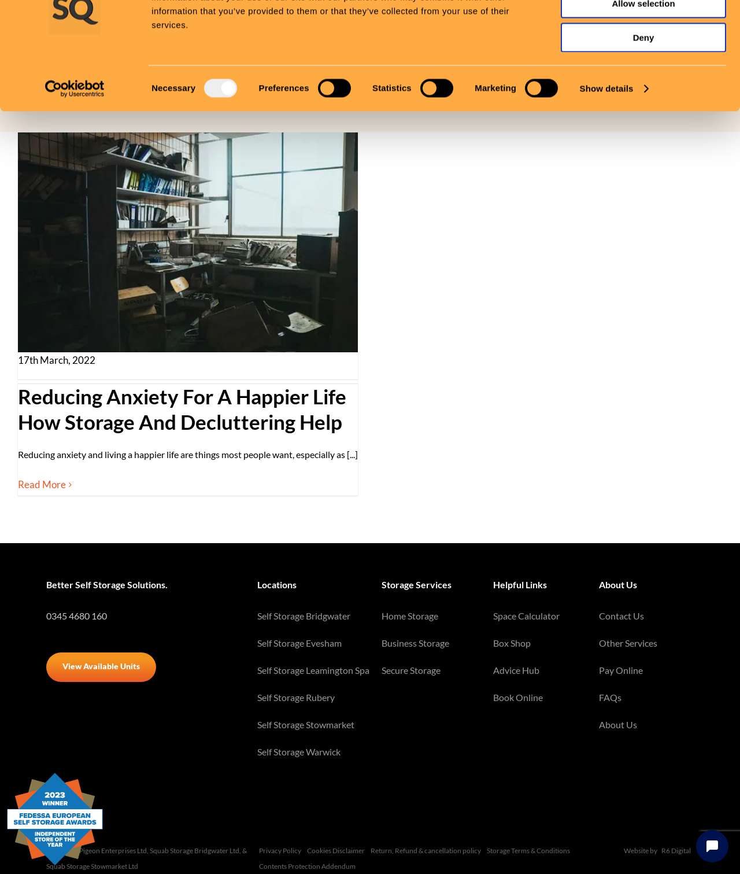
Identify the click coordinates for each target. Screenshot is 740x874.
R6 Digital (676, 850)
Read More (42, 484)
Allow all (643, 29)
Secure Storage (411, 670)
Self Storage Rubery (296, 697)
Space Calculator (526, 615)
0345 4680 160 (76, 615)
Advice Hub (516, 670)
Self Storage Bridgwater (303, 615)
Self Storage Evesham (299, 642)
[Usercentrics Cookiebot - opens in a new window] (74, 147)
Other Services (628, 642)
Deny (643, 96)
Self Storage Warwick (299, 751)
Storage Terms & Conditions (528, 850)
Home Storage (410, 615)
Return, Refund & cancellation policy (426, 850)
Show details (607, 147)
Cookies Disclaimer (336, 850)
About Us (618, 724)
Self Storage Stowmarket (305, 724)
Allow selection (643, 63)
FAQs (610, 697)
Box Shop (512, 642)
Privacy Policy (280, 850)
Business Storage (415, 642)
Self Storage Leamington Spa (313, 670)
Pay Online (621, 670)
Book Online (518, 697)
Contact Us (621, 615)
